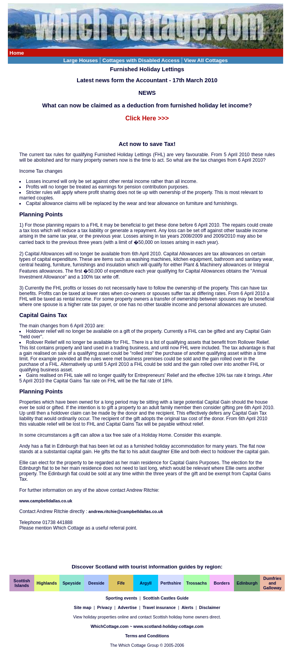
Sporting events (121, 598)
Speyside (72, 583)
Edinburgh (247, 583)
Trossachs (196, 583)
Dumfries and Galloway (272, 583)
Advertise (127, 607)
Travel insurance (159, 607)
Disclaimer (209, 607)
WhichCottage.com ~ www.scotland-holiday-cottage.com (146, 626)
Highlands (47, 583)
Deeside (96, 583)
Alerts (187, 607)
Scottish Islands (21, 583)
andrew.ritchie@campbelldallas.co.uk (125, 511)
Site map (82, 607)
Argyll (145, 583)
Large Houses (80, 60)
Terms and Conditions (147, 635)
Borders (222, 583)
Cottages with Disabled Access (141, 60)
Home (16, 53)
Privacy (104, 607)
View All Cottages (206, 60)
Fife (121, 583)
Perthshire (170, 583)
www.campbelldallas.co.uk (45, 500)
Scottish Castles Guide (166, 598)
